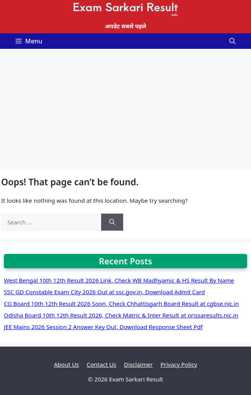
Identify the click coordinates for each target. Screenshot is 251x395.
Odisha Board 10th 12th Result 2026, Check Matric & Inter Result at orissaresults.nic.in (121, 315)
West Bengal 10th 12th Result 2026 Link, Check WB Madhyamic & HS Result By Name (119, 280)
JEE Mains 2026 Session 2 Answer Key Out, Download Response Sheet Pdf (103, 327)
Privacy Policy (178, 364)
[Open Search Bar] (232, 41)
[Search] (112, 222)
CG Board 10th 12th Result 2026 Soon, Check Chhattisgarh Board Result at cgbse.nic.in (121, 303)
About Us (66, 364)
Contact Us (101, 364)
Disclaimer (138, 364)
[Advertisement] (125, 107)
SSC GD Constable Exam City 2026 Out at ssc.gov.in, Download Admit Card (104, 292)
